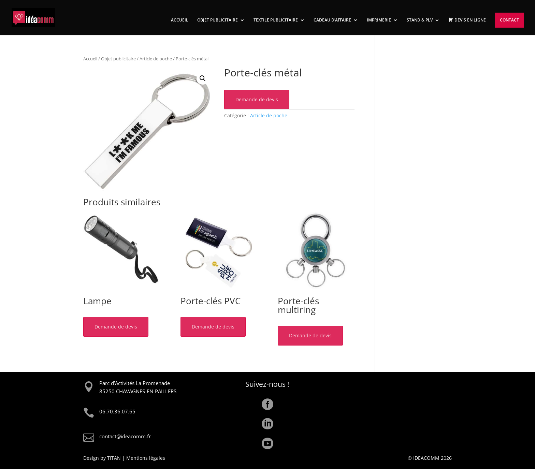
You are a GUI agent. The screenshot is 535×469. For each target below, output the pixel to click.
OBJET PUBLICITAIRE (217, 20)
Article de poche (156, 59)
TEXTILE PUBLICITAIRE (276, 20)
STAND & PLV (420, 20)
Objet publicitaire (118, 59)
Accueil (90, 59)
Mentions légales (145, 458)
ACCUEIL (179, 20)
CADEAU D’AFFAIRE (332, 20)
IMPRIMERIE (379, 20)
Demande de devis (256, 99)
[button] (203, 78)
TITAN (114, 458)
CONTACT (509, 20)
